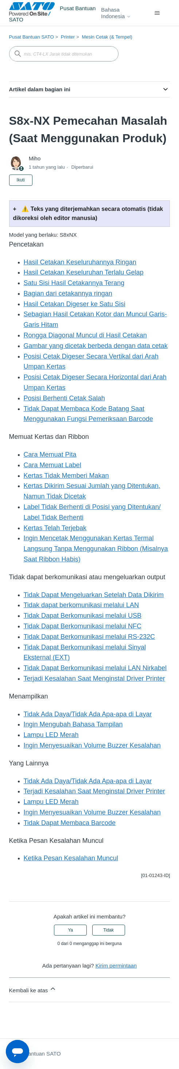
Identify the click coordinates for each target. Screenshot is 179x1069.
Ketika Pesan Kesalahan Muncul (71, 858)
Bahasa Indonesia (116, 13)
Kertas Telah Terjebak (55, 528)
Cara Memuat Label (52, 465)
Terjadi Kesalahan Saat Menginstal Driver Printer (94, 678)
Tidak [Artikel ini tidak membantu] (108, 930)
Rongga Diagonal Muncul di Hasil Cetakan (85, 335)
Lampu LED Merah (51, 734)
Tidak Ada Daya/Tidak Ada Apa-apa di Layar (88, 714)
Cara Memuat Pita (50, 454)
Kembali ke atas (33, 989)
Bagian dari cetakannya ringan (68, 293)
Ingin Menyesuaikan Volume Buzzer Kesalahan (92, 745)
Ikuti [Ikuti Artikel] (21, 180)
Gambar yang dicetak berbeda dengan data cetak (96, 345)
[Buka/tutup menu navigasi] (157, 13)
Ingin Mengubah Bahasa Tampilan (73, 724)
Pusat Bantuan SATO (31, 37)
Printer (68, 37)
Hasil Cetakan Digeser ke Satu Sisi (74, 304)
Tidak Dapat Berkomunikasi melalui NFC (82, 626)
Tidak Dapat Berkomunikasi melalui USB (82, 615)
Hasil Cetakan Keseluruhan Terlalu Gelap (84, 272)
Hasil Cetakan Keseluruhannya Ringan (80, 262)
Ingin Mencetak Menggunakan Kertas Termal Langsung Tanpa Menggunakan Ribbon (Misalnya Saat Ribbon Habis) (96, 548)
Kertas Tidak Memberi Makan (66, 475)
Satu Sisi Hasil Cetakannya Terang (74, 283)
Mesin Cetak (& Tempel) (107, 37)
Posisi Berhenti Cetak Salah (64, 398)
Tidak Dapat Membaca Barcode (70, 822)
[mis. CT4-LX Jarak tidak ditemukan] (63, 54)
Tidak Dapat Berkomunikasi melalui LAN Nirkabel (95, 668)
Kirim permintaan (116, 965)
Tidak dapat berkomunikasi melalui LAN (81, 605)
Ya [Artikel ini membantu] (70, 930)
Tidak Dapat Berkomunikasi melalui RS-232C (89, 636)
